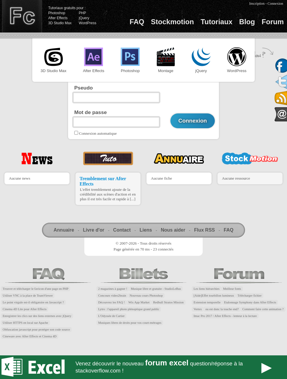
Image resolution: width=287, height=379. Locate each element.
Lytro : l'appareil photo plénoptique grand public (128, 309)
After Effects (57, 18)
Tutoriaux (217, 22)
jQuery (84, 18)
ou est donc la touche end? (222, 309)
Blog (247, 22)
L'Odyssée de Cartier (111, 316)
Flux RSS (204, 229)
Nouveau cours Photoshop (146, 295)
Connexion (275, 3)
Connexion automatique (98, 133)
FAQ (137, 22)
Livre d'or (93, 229)
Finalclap (21, 16)
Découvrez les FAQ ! (111, 302)
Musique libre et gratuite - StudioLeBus (156, 288)
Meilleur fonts (232, 288)
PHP (82, 13)
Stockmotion (172, 22)
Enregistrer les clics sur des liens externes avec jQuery (37, 316)
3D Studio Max (60, 23)
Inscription (257, 3)
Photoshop (56, 13)
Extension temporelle (207, 302)
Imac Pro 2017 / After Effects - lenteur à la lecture (225, 316)
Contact (122, 229)
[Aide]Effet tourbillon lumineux (214, 295)
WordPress (87, 23)
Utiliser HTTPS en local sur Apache (25, 322)
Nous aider (173, 229)
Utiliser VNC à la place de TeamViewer (28, 295)
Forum (273, 22)
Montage (165, 60)
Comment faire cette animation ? (263, 309)
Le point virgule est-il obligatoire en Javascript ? (33, 302)
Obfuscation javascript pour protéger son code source (36, 329)
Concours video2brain (112, 295)
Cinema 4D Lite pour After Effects (24, 309)
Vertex (198, 309)
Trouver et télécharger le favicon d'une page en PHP (35, 288)
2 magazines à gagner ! (112, 288)
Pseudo (83, 88)
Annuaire (64, 229)
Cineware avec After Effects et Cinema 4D (30, 336)
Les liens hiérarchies (207, 288)
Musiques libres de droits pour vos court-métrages (130, 322)
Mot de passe (90, 112)
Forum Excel (143, 367)
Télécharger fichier (250, 295)
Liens (146, 229)
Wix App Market (139, 302)
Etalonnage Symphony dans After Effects (250, 302)
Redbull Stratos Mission (168, 302)
